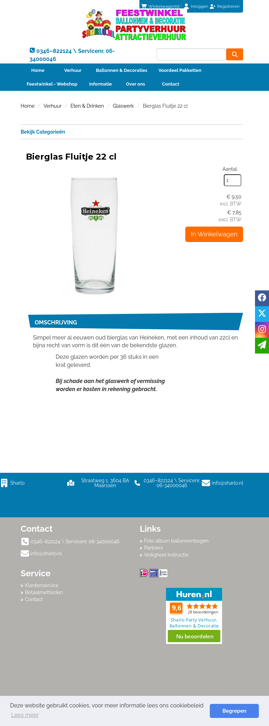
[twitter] (262, 314)
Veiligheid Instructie (166, 555)
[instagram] (262, 330)
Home (37, 70)
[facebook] (262, 298)
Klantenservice (41, 585)
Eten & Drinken (87, 106)
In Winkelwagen (214, 234)
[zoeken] (234, 54)
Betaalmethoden (44, 592)
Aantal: (230, 169)
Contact (170, 84)
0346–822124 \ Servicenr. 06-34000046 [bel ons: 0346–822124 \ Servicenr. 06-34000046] (75, 541)
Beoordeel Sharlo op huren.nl (194, 616)
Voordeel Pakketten (179, 70)
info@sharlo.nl (227, 482)
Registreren (228, 6)
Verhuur (73, 70)
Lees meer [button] (25, 715)
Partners (153, 548)
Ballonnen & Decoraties (121, 70)
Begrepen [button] (234, 711)
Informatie (100, 84)
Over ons (135, 84)
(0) (160, 6)
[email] (262, 346)
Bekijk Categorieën (132, 131)
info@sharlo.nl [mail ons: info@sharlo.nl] (46, 553)
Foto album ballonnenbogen (176, 541)
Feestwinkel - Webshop (52, 84)
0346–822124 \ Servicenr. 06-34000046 (167, 483)
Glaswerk (123, 106)
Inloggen (199, 6)
